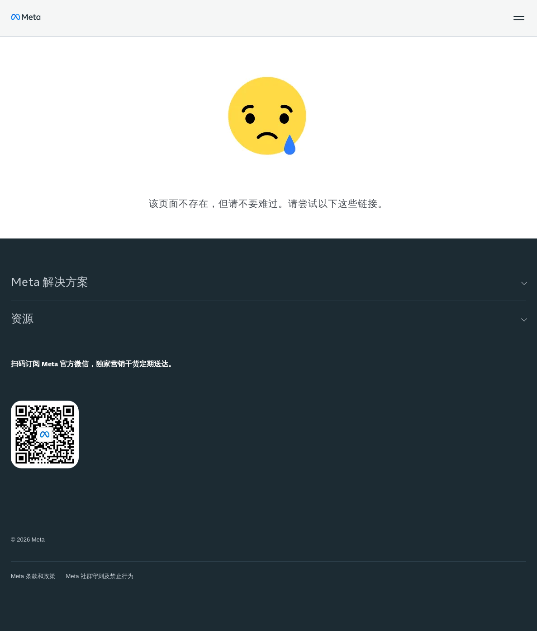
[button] (519, 18)
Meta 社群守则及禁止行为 (100, 576)
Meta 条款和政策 (33, 576)
